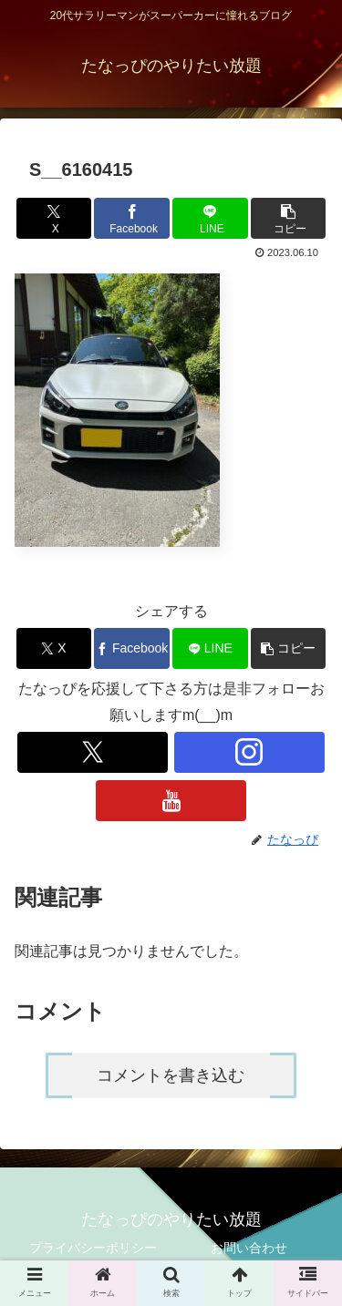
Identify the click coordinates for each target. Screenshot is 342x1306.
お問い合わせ (249, 1247)
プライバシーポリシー (93, 1247)
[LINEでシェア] (209, 218)
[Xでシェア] (53, 218)
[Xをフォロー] (92, 752)
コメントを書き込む (170, 1075)
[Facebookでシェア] (131, 218)
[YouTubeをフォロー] (171, 800)
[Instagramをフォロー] (249, 752)
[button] (288, 218)
